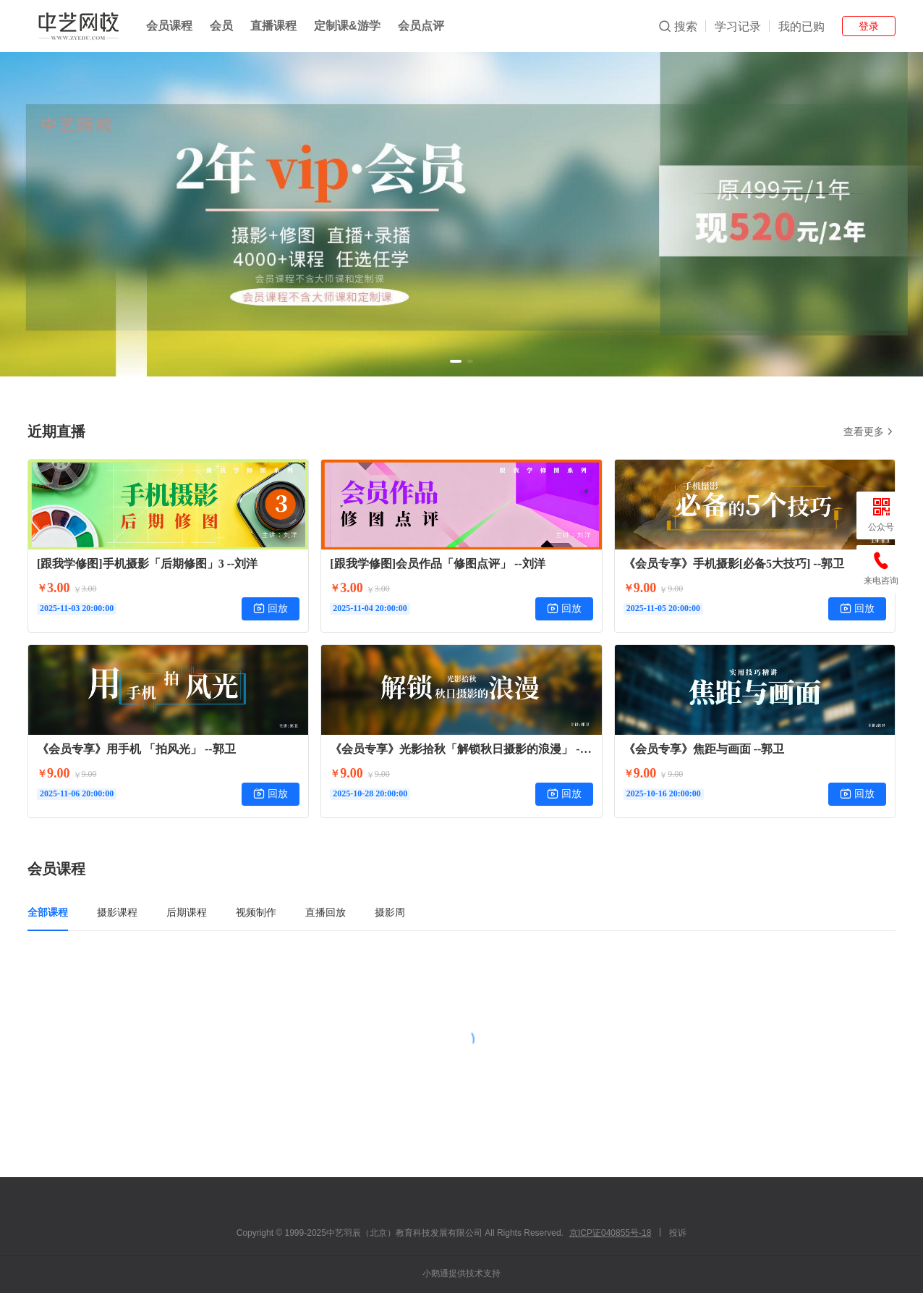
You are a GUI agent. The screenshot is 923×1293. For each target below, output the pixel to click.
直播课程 (273, 26)
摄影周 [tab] (390, 912)
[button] (456, 361)
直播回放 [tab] (325, 912)
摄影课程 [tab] (117, 912)
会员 (221, 26)
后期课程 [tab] (186, 912)
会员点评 (421, 26)
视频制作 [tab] (256, 912)
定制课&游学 (347, 26)
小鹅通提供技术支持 (461, 1273)
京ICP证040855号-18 (610, 1233)
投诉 (677, 1233)
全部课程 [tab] (47, 912)
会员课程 (169, 26)
